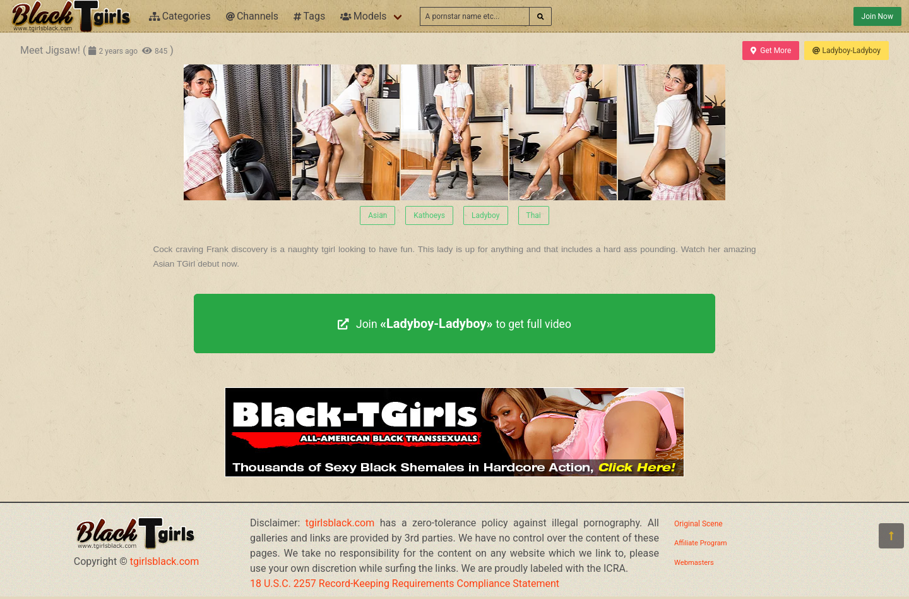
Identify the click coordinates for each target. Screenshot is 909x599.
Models (363, 16)
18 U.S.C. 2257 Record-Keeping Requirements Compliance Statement (404, 584)
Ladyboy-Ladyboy (846, 50)
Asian (377, 215)
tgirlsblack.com (164, 561)
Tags (309, 16)
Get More (771, 50)
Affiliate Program (700, 543)
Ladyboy (486, 215)
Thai (533, 215)
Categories (180, 16)
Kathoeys (429, 215)
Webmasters (694, 563)
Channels (252, 16)
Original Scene (698, 523)
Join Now (877, 16)
